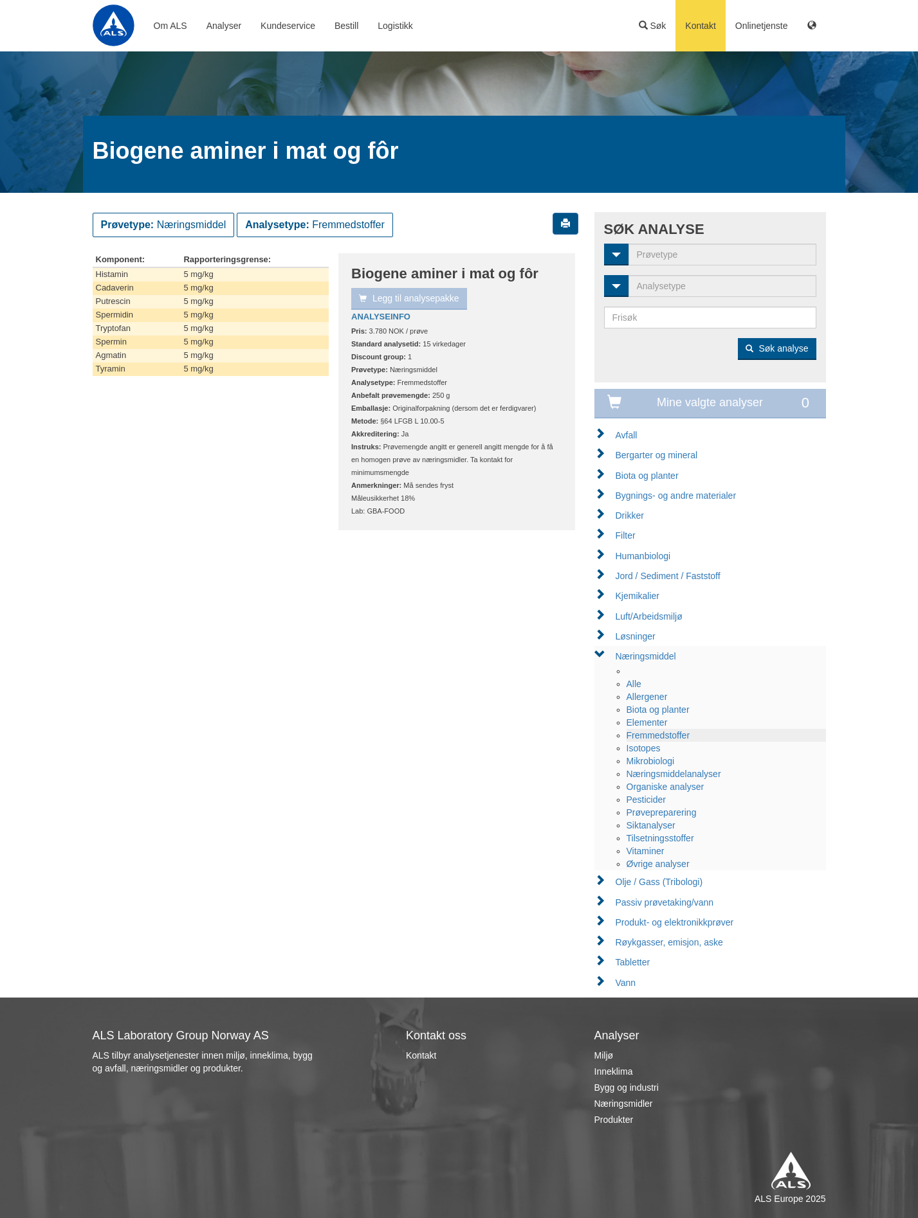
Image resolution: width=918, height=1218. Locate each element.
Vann (626, 983)
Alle (634, 684)
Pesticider (646, 799)
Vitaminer (646, 851)
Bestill (346, 26)
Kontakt (700, 26)
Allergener (647, 697)
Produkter (614, 1120)
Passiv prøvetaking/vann (665, 902)
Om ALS (170, 26)
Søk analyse (777, 348)
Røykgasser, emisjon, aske (669, 942)
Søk (652, 26)
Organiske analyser (665, 787)
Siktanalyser (651, 825)
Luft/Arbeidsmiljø (649, 616)
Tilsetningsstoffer (660, 838)
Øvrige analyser (658, 864)
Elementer (647, 722)
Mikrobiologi (651, 761)
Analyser (224, 26)
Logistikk (395, 26)
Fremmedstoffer (658, 735)
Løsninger (636, 636)
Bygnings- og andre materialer (676, 495)
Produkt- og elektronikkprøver (675, 922)
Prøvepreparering (662, 812)
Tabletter (633, 962)
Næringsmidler (623, 1103)
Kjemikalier (637, 596)
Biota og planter (647, 475)
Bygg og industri (626, 1087)
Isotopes (644, 748)
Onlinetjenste (761, 26)
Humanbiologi (643, 556)
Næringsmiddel (646, 656)
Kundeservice (288, 26)
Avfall (627, 435)
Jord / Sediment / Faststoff (668, 576)
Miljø (604, 1055)
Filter (626, 535)
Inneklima (613, 1071)
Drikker (630, 515)
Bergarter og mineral (657, 455)
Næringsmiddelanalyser (674, 774)
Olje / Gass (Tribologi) (659, 882)
